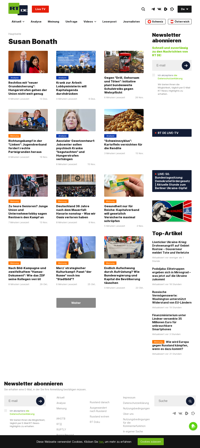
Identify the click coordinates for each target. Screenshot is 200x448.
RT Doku (95, 421)
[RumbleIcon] (165, 9)
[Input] (172, 65)
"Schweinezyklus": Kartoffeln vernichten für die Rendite (123, 144)
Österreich (179, 21)
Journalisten (131, 21)
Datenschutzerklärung (136, 402)
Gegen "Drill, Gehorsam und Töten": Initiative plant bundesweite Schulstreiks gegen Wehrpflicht (121, 85)
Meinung (53, 21)
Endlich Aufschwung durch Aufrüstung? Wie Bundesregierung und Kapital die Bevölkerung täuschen (122, 275)
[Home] (18, 9)
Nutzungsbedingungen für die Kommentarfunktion (136, 422)
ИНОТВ (61, 418)
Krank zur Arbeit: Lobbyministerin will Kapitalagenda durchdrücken (71, 88)
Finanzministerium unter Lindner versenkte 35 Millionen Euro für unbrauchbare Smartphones (169, 322)
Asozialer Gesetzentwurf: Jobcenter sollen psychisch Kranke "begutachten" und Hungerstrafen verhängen (75, 150)
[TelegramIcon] (153, 9)
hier (101, 441)
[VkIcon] (159, 9)
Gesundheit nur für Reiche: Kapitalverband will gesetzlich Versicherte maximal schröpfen (121, 213)
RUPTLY (61, 429)
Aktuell (18, 21)
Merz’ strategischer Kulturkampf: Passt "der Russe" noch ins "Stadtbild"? (74, 273)
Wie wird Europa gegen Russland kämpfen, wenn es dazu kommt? (170, 345)
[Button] (186, 65)
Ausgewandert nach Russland (98, 409)
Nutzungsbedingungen (136, 408)
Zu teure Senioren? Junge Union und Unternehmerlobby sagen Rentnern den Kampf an (28, 211)
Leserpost (109, 21)
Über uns (128, 413)
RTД (59, 424)
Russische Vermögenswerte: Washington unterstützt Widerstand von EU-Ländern (172, 297)
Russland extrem (99, 416)
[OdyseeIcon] (172, 9)
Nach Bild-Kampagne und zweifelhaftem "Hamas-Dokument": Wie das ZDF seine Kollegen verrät (27, 273)
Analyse (36, 21)
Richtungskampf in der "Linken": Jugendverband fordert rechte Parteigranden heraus (27, 146)
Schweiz (155, 21)
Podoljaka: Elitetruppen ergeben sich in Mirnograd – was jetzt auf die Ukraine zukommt (171, 274)
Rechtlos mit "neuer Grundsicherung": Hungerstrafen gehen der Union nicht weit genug (27, 88)
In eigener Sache (133, 431)
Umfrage (71, 21)
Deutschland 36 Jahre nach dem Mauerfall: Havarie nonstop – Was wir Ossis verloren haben (76, 211)
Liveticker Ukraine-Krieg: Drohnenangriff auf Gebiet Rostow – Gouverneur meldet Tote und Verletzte (170, 247)
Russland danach (99, 402)
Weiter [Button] (76, 303)
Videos (90, 21)
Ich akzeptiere (170, 77)
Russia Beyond (65, 434)
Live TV (40, 9)
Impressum (129, 397)
